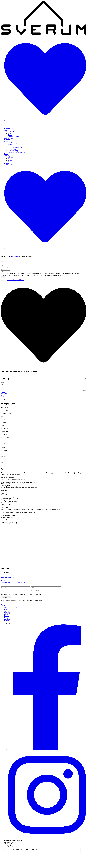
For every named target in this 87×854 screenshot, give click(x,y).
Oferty (6, 130)
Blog (9, 158)
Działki (10, 135)
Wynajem (10, 146)
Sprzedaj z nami (8, 138)
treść (6, 387)
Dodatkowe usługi (13, 150)
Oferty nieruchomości (10, 610)
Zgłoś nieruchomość (17, 147)
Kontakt (6, 163)
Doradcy (6, 154)
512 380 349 (8, 165)
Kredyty (10, 144)
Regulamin (7, 621)
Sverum (6, 155)
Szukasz (13, 149)
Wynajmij (7, 614)
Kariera (10, 160)
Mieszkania (11, 131)
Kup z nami (7, 139)
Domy (9, 133)
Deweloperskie (8, 128)
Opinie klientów (12, 162)
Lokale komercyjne (13, 136)
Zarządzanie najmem (14, 143)
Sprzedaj (6, 607)
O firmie (10, 157)
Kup (2, 607)
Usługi (6, 141)
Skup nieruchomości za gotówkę (17, 152)
